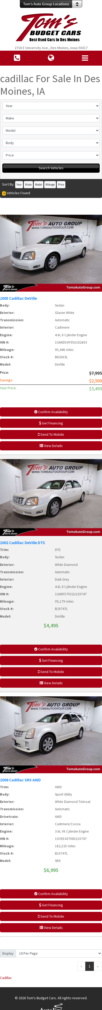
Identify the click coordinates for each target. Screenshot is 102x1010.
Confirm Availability (51, 411)
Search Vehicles (51, 168)
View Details (51, 445)
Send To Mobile (51, 434)
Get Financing (51, 423)
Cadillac (6, 977)
